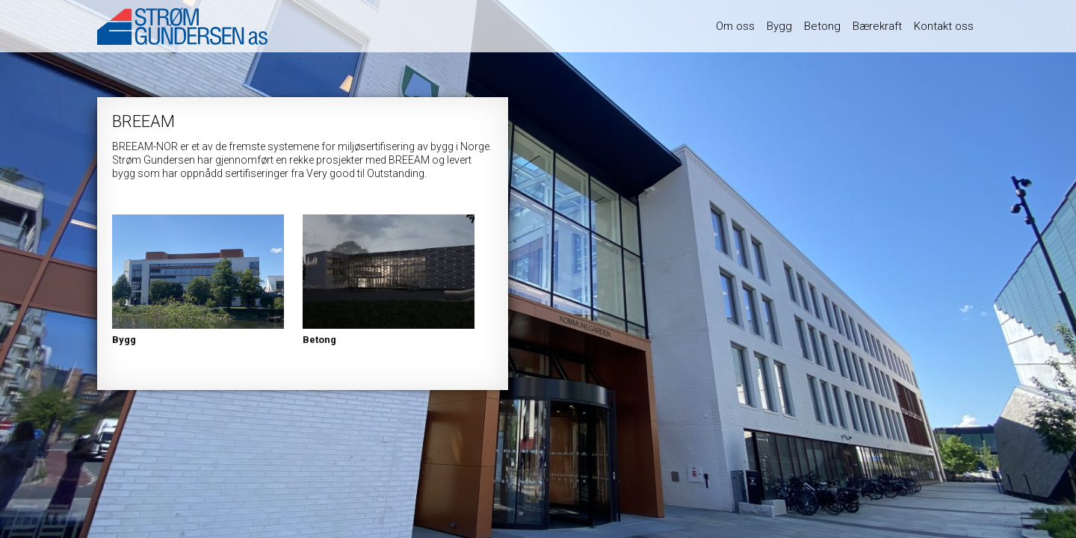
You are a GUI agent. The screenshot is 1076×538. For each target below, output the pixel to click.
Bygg (779, 26)
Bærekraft (877, 26)
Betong (822, 26)
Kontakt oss (944, 26)
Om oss (735, 26)
